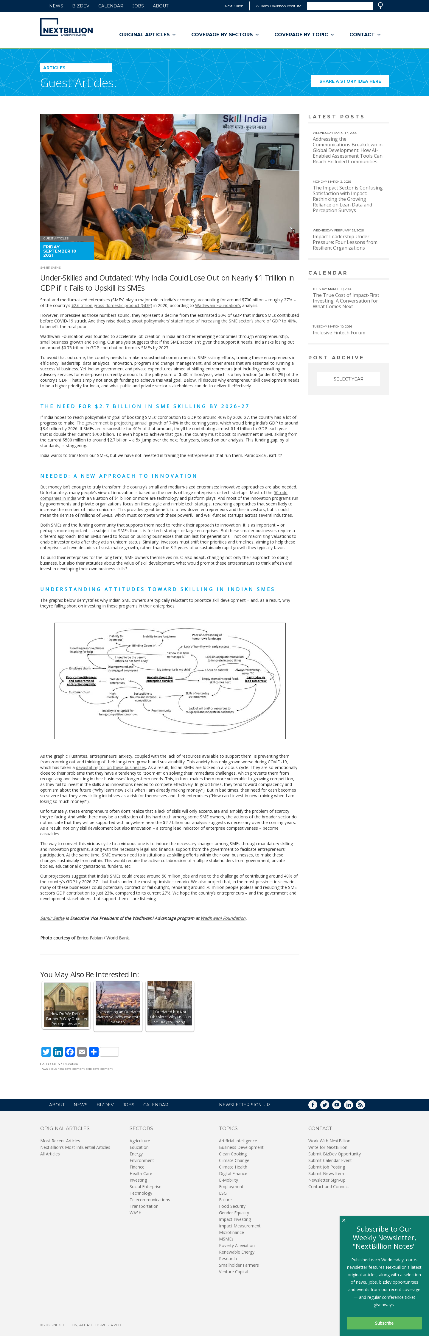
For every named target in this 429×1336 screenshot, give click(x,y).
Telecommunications (150, 1199)
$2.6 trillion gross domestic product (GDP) (112, 305)
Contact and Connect (328, 1186)
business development (68, 1069)
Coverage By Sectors (225, 34)
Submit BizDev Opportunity (334, 1154)
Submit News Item (326, 1173)
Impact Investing (235, 1219)
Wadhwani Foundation (222, 918)
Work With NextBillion (329, 1141)
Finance (137, 1167)
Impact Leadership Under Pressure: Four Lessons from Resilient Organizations (345, 242)
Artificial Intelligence (238, 1141)
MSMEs (226, 1239)
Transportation (144, 1206)
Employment (231, 1186)
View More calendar (369, 273)
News (56, 6)
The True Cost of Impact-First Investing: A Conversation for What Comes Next (346, 301)
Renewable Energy (236, 1252)
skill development (99, 1069)
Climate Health (233, 1167)
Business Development (241, 1147)
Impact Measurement (240, 1226)
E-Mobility (228, 1180)
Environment (142, 1160)
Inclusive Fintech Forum (339, 332)
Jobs (138, 6)
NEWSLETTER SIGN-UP (244, 1105)
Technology (141, 1193)
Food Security (232, 1206)
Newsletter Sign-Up (327, 1180)
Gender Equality (234, 1213)
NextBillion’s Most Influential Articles (75, 1147)
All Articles (50, 1154)
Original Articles (147, 34)
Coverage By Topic (304, 34)
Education (70, 1064)
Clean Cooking (233, 1154)
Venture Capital (233, 1271)
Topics (228, 1128)
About (160, 6)
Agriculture (140, 1141)
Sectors (141, 1128)
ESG (223, 1193)
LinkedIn (352, 1106)
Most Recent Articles (60, 1141)
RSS (364, 1106)
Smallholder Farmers (239, 1265)
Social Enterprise (145, 1186)
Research (228, 1258)
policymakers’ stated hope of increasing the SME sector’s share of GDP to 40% (220, 321)
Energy (136, 1154)
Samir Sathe (50, 268)
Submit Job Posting (326, 1167)
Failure (225, 1199)
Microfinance (231, 1232)
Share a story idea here (354, 83)
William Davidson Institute (278, 6)
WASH (136, 1213)
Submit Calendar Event (330, 1160)
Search (380, 5)
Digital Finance (233, 1173)
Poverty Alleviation (237, 1245)
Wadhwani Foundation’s (218, 305)
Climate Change (234, 1160)
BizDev (80, 6)
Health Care (141, 1173)
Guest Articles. (78, 82)
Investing (138, 1180)
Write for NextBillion (327, 1147)
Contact (365, 34)
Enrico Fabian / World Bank (103, 938)
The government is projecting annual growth (119, 423)
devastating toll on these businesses (111, 767)
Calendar (110, 6)
